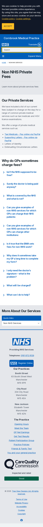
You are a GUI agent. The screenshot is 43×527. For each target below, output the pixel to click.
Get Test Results (21, 436)
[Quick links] (21, 323)
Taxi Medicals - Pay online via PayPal (22, 134)
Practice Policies (21, 444)
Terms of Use (21, 499)
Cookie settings (23, 19)
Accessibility (21, 506)
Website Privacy (21, 503)
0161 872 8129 (27, 355)
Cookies (21, 510)
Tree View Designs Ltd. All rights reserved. (25, 492)
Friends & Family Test (21, 448)
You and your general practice (21, 453)
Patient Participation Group (21, 440)
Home (4, 62)
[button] (20, 173)
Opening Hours (21, 424)
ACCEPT (8, 26)
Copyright (22, 514)
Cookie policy (8, 19)
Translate (34, 44)
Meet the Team (21, 428)
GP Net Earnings (21, 432)
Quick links (8, 318)
